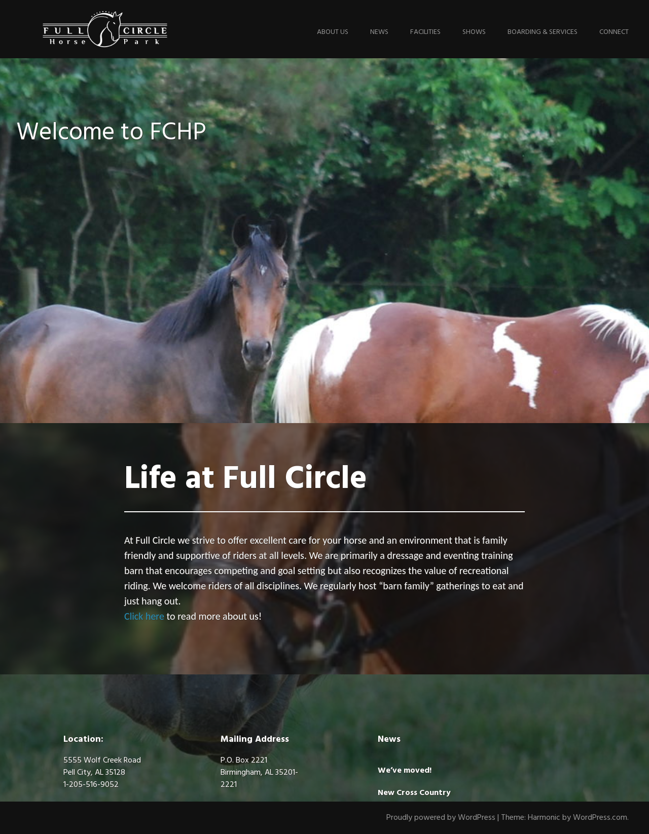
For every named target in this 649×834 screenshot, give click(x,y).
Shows (474, 32)
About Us (332, 32)
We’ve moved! (404, 770)
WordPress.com (600, 817)
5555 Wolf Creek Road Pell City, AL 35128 (102, 766)
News (379, 32)
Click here (144, 616)
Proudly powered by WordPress (440, 817)
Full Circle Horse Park (104, 29)
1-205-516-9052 (91, 784)
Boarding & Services (543, 32)
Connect (614, 32)
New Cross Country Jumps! (414, 799)
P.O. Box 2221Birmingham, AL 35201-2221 (259, 772)
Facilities (425, 32)
